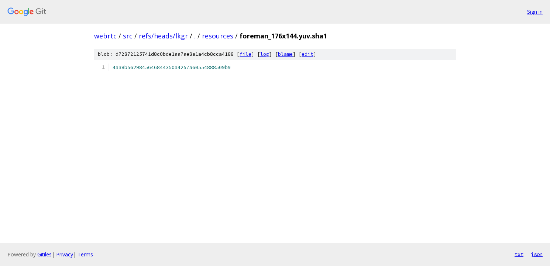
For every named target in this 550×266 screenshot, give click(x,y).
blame (285, 54)
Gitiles (44, 254)
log (264, 54)
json (537, 254)
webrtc (105, 35)
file (245, 54)
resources (217, 35)
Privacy (64, 254)
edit (307, 54)
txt (519, 254)
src (128, 35)
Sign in (535, 11)
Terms (85, 254)
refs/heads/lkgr (163, 35)
